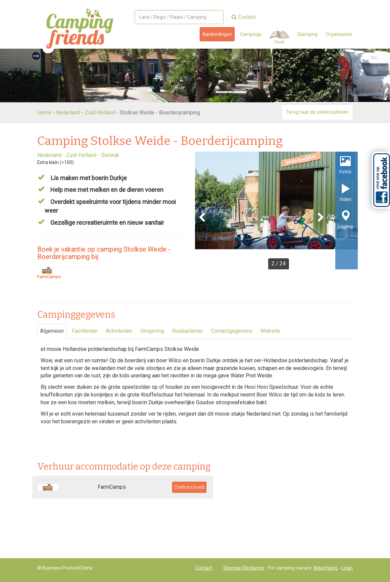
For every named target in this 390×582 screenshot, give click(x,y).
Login (347, 568)
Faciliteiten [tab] (85, 331)
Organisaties (339, 34)
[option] (276, 210)
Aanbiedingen (217, 34)
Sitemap (232, 568)
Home (44, 112)
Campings (250, 34)
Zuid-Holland (100, 112)
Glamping (307, 34)
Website (270, 331)
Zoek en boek (189, 487)
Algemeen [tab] (52, 331)
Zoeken (244, 17)
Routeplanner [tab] (187, 331)
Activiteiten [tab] (119, 331)
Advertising (325, 568)
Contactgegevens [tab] (231, 331)
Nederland (68, 112)
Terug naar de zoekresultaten (317, 112)
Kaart (279, 37)
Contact (203, 568)
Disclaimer (253, 568)
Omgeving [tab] (152, 331)
